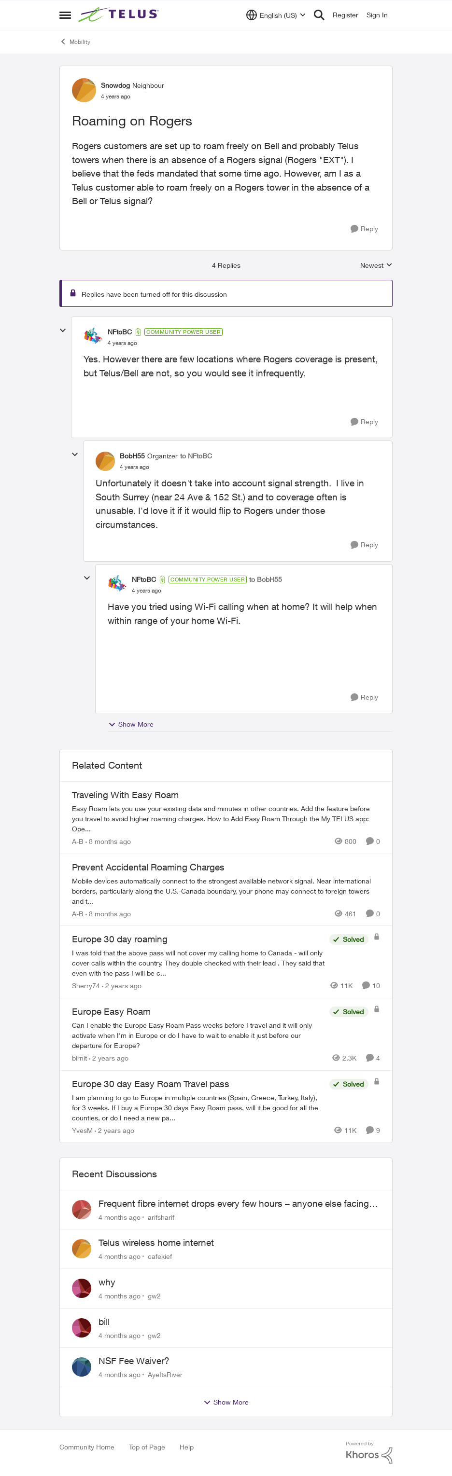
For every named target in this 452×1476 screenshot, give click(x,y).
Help (187, 1447)
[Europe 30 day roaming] (198, 963)
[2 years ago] (121, 985)
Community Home (86, 1447)
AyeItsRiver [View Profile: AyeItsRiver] (165, 1374)
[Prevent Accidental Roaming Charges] (226, 890)
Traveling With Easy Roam (125, 794)
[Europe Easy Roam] (198, 1035)
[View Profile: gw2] (81, 1288)
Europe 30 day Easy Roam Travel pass (150, 1083)
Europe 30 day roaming (120, 939)
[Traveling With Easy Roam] (226, 818)
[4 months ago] (120, 1217)
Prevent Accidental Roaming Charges (148, 867)
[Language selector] (276, 15)
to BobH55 (265, 579)
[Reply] (364, 228)
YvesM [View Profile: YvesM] (82, 1130)
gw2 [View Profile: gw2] (154, 1296)
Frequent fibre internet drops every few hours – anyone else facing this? (234, 1204)
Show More (131, 724)
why (107, 1282)
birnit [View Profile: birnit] (79, 1058)
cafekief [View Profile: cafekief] (160, 1256)
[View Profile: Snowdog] (84, 90)
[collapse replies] (63, 330)
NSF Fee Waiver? (134, 1360)
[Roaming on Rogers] (122, 343)
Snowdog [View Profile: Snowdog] (115, 85)
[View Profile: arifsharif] (81, 1209)
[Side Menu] (65, 15)
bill (104, 1321)
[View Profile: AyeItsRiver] (81, 1367)
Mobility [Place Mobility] (74, 41)
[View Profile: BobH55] (105, 461)
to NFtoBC (196, 456)
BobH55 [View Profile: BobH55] (132, 456)
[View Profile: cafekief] (81, 1248)
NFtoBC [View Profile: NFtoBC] (120, 332)
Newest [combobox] (376, 265)
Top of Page (147, 1447)
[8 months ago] (108, 841)
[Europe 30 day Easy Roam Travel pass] (198, 1107)
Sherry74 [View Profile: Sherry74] (86, 985)
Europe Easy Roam (111, 1011)
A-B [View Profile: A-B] (78, 841)
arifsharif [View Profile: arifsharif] (161, 1217)
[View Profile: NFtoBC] (93, 337)
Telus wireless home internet (156, 1242)
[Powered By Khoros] (369, 1453)
